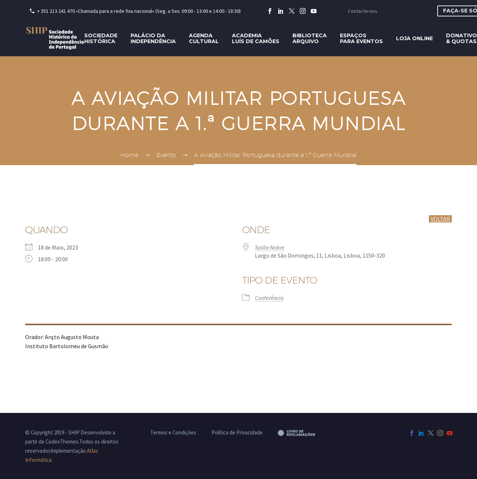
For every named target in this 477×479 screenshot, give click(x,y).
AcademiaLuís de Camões (255, 38)
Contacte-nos (362, 11)
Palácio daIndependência (153, 38)
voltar (440, 219)
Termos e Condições (173, 433)
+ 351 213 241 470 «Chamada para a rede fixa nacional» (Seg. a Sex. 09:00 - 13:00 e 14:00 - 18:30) (139, 11)
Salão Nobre (269, 247)
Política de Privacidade (237, 433)
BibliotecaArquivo (309, 38)
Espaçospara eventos (361, 38)
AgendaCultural (204, 38)
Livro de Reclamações (302, 433)
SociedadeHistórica (100, 38)
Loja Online (414, 38)
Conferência (269, 297)
